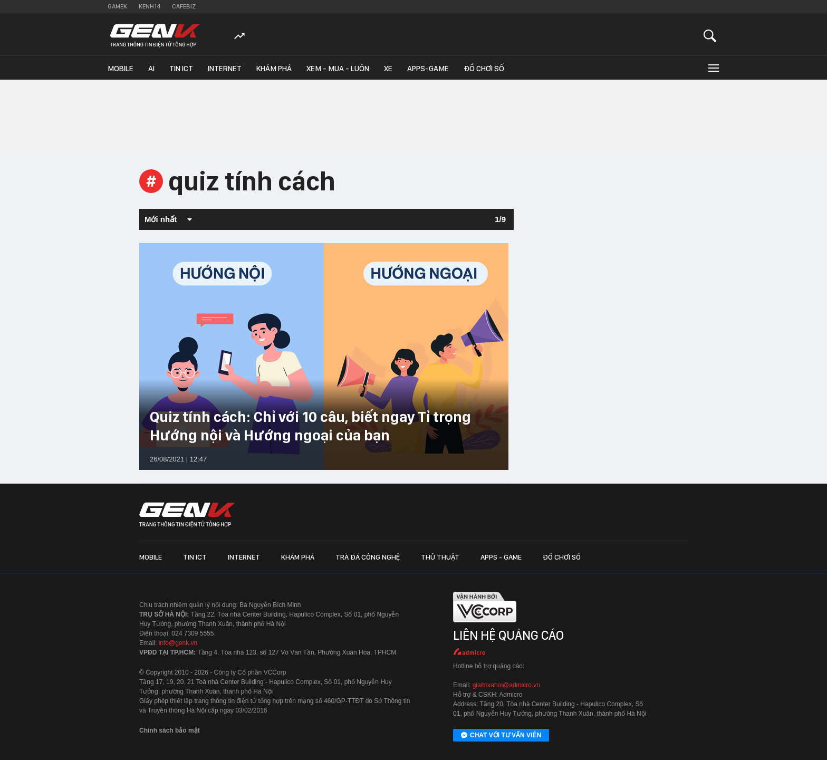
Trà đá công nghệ (367, 557)
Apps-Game (428, 68)
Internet (225, 68)
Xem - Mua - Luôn (337, 68)
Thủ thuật (440, 557)
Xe (388, 68)
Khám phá (274, 68)
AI (151, 68)
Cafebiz (184, 6)
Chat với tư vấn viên (501, 736)
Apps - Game (501, 557)
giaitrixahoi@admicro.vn (506, 685)
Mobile (120, 68)
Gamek (117, 6)
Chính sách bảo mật (169, 730)
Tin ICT (181, 68)
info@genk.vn (178, 643)
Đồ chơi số (484, 68)
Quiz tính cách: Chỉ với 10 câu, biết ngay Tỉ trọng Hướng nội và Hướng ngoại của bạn (310, 426)
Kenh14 (149, 6)
